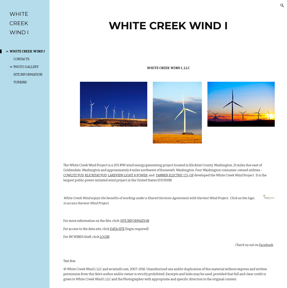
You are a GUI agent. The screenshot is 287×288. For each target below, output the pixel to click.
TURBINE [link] (20, 82)
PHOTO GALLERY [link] (26, 67)
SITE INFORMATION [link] (27, 74)
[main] (168, 25)
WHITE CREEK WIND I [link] (27, 51)
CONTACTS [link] (21, 59)
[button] (282, 5)
